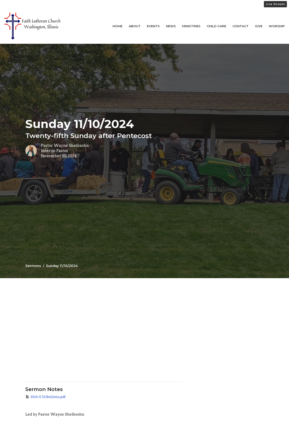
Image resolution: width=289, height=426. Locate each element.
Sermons (33, 266)
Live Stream (275, 4)
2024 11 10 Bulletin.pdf (45, 397)
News (171, 26)
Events (153, 26)
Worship (277, 26)
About (135, 26)
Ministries (191, 26)
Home (117, 26)
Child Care (216, 26)
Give (258, 26)
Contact (240, 26)
